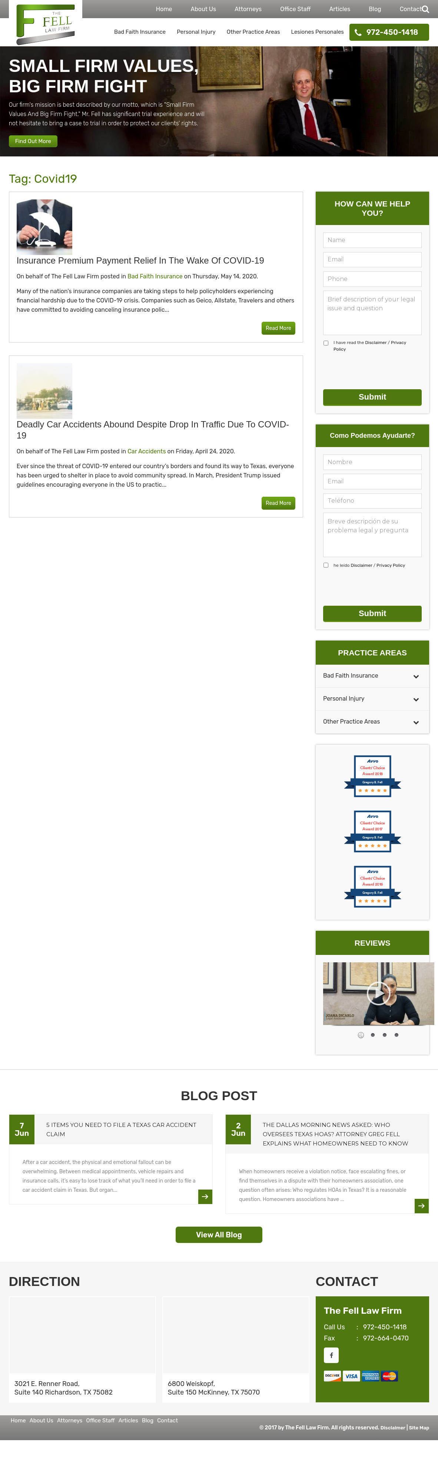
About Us (203, 9)
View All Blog (219, 1243)
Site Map (418, 1436)
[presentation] (379, 379)
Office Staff (295, 9)
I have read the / (370, 354)
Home (164, 9)
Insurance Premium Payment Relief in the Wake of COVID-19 (140, 269)
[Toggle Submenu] (416, 684)
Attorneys (248, 9)
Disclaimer (375, 351)
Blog (375, 9)
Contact (411, 9)
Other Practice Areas (253, 32)
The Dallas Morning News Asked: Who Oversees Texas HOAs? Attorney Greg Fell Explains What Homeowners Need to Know (335, 1142)
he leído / (369, 573)
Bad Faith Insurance (140, 32)
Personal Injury (196, 32)
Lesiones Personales (317, 32)
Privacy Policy (390, 573)
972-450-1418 (392, 32)
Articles (340, 9)
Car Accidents (146, 460)
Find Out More (41, 146)
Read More (273, 337)
